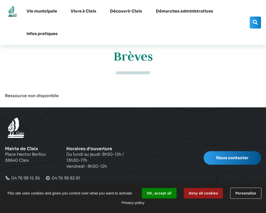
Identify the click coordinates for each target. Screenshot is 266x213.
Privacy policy (133, 202)
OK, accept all (159, 193)
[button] (42, 11)
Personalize (245, 193)
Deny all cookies (203, 193)
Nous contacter (232, 157)
